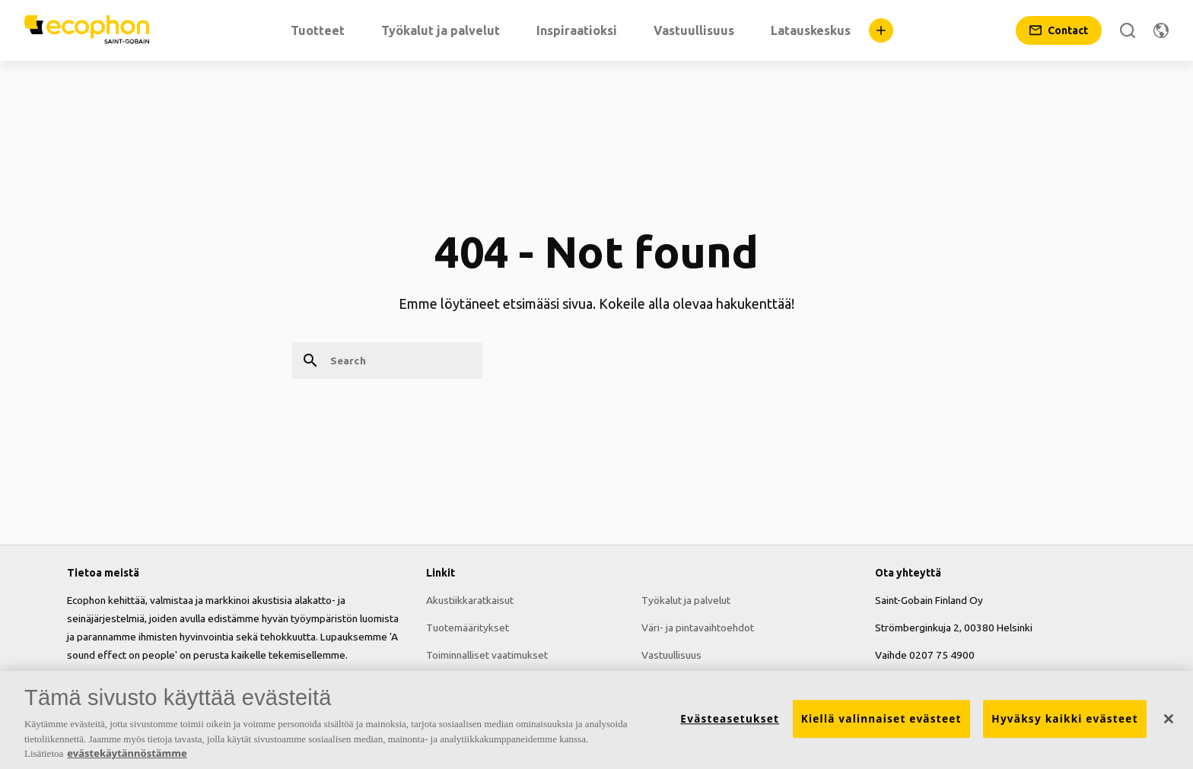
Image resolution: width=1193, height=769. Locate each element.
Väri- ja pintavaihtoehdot (697, 627)
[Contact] (1059, 30)
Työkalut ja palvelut (685, 600)
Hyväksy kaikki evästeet (1064, 719)
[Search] (1127, 30)
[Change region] (1161, 30)
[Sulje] (1168, 719)
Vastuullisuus (671, 655)
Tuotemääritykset (467, 627)
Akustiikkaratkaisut (470, 600)
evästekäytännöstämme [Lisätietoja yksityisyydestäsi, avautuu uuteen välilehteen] (126, 754)
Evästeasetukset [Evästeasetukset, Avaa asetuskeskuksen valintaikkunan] (729, 719)
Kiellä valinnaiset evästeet (881, 719)
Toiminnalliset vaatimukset (487, 655)
